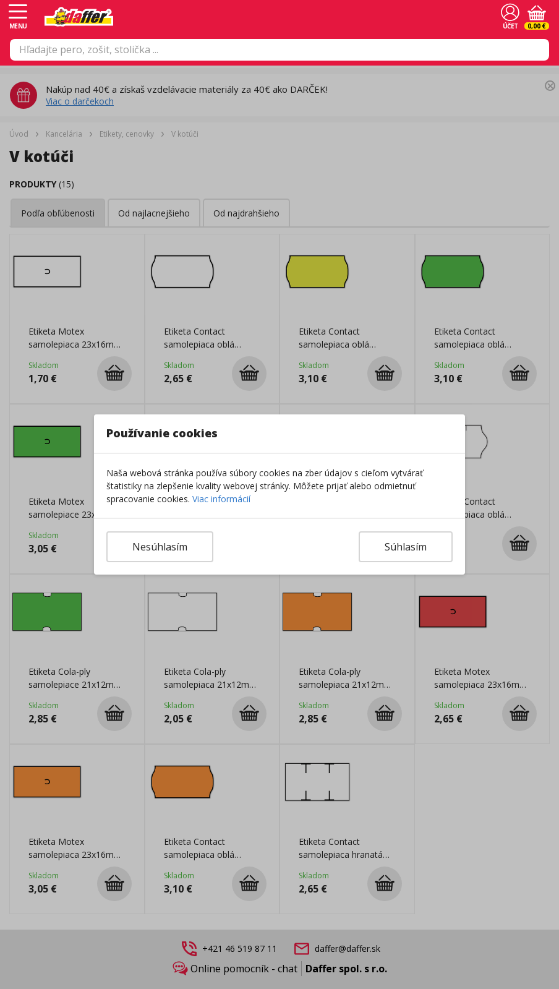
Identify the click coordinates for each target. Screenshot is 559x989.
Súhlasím (406, 547)
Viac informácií (221, 499)
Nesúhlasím (159, 547)
